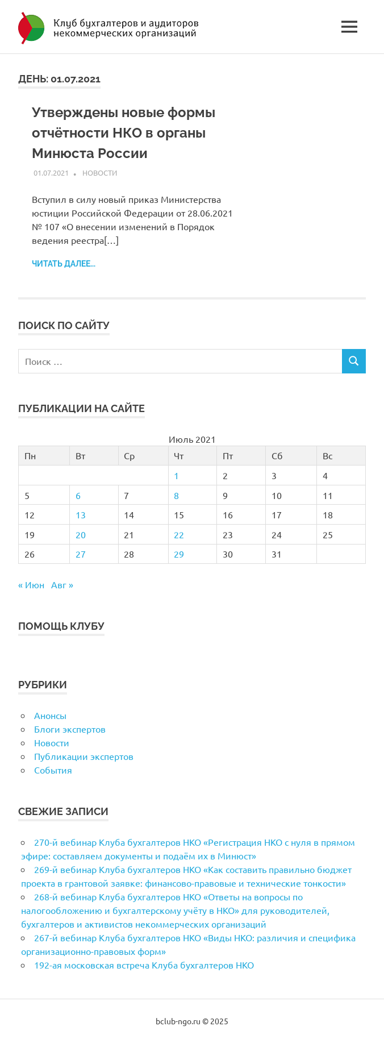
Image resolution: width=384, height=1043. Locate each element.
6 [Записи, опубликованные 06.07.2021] (78, 495)
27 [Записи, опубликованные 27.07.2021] (81, 553)
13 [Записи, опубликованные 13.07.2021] (81, 514)
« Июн (31, 584)
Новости (99, 172)
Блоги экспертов (70, 728)
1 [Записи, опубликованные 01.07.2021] (176, 475)
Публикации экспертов (83, 756)
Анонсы (50, 715)
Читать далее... (63, 263)
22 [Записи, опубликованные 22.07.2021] (179, 534)
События (53, 769)
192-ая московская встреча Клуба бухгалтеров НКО (144, 964)
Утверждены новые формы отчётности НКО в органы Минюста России (123, 132)
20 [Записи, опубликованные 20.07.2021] (81, 534)
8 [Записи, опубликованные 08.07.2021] (176, 495)
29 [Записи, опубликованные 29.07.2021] (179, 553)
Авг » (62, 584)
